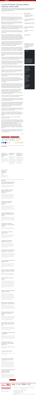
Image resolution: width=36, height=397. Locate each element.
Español (29, 0)
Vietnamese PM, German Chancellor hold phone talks (19, 154)
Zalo (2, 142)
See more (3, 180)
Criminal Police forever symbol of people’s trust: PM (7, 232)
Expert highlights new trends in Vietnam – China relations (8, 333)
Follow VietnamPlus (17, 142)
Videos (27, 50)
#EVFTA (17, 138)
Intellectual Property (16, 387)
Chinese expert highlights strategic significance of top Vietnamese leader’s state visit (7, 214)
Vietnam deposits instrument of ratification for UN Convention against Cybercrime (7, 224)
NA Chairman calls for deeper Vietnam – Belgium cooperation (8, 261)
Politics (2, 2)
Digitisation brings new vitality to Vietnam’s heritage (27, 85)
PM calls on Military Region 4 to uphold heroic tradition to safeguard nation (7, 183)
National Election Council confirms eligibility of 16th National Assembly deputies (28, 27)
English (24, 0)
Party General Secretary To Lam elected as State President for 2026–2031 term (29, 23)
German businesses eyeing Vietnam (12, 154)
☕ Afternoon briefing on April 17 (6, 351)
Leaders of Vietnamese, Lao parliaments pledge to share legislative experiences (8, 270)
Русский (32, 0)
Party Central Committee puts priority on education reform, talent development (29, 45)
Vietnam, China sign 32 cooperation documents (7, 278)
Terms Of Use (20, 387)
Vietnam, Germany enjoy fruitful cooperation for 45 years (4, 172)
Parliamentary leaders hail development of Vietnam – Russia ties (8, 291)
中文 (30, 0)
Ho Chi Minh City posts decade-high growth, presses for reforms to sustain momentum (29, 60)
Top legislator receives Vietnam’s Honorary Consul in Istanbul (6, 241)
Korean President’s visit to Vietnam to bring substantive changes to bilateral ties (7, 323)
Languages (27, 387)
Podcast (27, 67)
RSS (22, 387)
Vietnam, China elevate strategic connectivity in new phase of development (6, 202)
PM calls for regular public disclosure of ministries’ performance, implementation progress (8, 371)
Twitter (5, 142)
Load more (12, 379)
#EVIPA (20, 138)
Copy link (9, 142)
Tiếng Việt (22, 0)
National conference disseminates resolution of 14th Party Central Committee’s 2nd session (28, 16)
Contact (26, 388)
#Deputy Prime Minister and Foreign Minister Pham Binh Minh (8, 138)
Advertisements (22, 388)
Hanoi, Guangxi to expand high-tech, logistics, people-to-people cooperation (8, 303)
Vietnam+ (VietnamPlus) (6, 0)
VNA (30, 387)
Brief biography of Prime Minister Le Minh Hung (29, 31)
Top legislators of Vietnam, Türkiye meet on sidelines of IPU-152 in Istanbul (8, 250)
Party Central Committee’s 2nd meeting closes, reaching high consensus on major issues (29, 20)
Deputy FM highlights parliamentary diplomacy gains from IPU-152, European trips (7, 191)
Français (27, 0)
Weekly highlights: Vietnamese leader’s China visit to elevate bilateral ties (27, 69)
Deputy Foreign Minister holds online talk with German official (4, 155)
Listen (27, 72)
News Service (32, 387)
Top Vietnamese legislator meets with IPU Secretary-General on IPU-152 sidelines (7, 313)
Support (25, 387)
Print (7, 142)
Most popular (28, 13)
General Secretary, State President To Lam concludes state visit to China (7, 359)
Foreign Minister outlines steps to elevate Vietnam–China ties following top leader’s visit (7, 343)
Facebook (4, 142)
